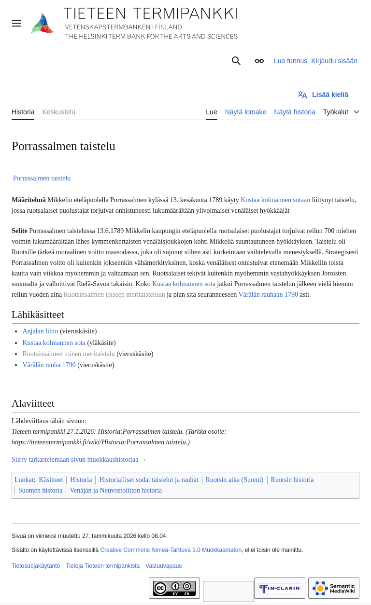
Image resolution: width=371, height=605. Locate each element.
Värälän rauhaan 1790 (268, 294)
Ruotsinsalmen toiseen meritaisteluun (114, 294)
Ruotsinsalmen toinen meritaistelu (68, 354)
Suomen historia (40, 490)
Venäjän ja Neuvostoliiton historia (116, 490)
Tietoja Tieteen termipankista (103, 566)
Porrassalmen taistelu (42, 178)
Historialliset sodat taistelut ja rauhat (148, 479)
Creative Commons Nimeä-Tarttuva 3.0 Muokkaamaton (171, 550)
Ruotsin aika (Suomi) (235, 479)
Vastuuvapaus (163, 566)
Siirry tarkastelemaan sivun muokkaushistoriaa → (79, 459)
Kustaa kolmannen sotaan (275, 200)
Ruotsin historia (292, 479)
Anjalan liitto (40, 331)
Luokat (24, 479)
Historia (81, 479)
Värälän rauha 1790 (48, 365)
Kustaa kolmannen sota (183, 284)
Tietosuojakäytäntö (36, 566)
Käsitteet (51, 479)
